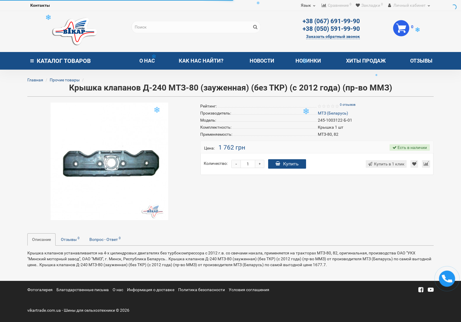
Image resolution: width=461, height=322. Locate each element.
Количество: (216, 163)
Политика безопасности (201, 289)
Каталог (60, 60)
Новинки (308, 61)
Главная (35, 80)
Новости (262, 61)
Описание (41, 239)
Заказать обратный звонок (333, 36)
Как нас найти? (201, 61)
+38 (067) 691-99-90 (331, 21)
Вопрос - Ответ (105, 239)
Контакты (40, 5)
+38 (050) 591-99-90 (331, 28)
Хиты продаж (366, 61)
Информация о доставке (150, 289)
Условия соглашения (249, 289)
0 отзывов (347, 105)
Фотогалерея (40, 289)
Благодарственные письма (82, 289)
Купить (287, 164)
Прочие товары (65, 80)
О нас (147, 61)
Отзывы (421, 61)
